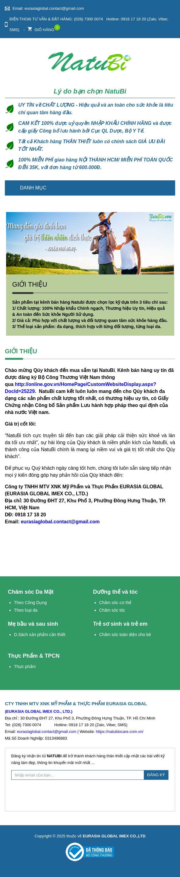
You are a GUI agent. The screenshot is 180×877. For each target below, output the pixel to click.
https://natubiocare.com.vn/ (120, 731)
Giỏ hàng (41, 28)
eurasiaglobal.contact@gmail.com (60, 521)
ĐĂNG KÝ (156, 775)
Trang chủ (167, 188)
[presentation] (90, 795)
